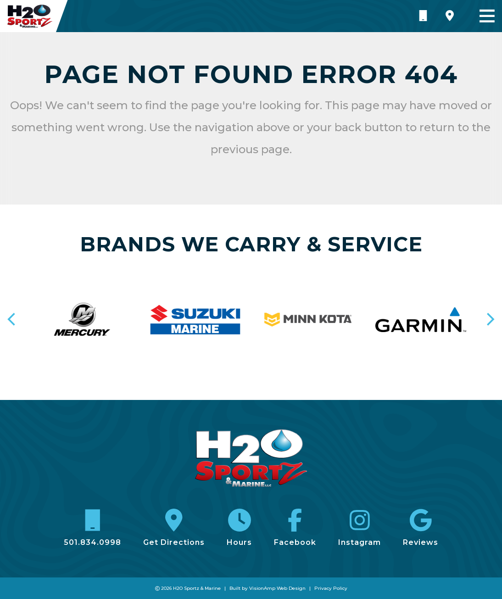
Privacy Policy (330, 588)
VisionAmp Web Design (277, 588)
